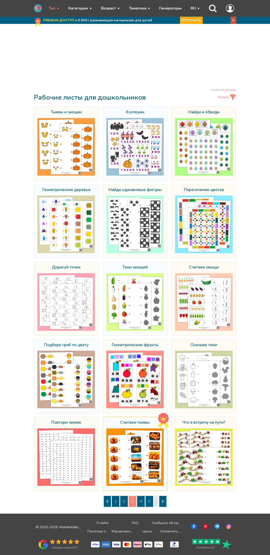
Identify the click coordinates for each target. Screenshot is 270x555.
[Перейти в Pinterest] (205, 527)
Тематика (137, 8)
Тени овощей (135, 267)
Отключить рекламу (176, 531)
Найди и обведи (203, 112)
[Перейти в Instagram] (228, 527)
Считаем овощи (204, 267)
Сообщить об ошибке (169, 523)
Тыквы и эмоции (66, 112)
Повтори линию (66, 422)
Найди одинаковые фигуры (135, 190)
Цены (147, 531)
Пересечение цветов (204, 190)
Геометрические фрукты (135, 345)
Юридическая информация (134, 531)
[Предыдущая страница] (107, 501)
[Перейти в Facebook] (193, 527)
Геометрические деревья (66, 190)
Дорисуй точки (66, 267)
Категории (78, 8)
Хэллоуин (135, 112)
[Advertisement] (135, 56)
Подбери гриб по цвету (66, 345)
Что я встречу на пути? (203, 422)
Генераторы (170, 8)
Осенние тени (203, 345)
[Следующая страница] (162, 501)
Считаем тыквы (135, 422)
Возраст (108, 8)
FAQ (135, 523)
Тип (52, 8)
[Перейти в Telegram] (217, 527)
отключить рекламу (223, 90)
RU (193, 8)
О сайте (103, 523)
